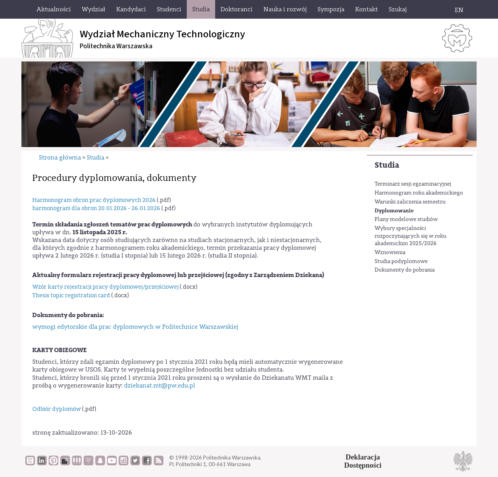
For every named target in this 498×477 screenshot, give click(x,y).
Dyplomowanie (394, 210)
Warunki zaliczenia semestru (410, 201)
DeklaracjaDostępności (363, 461)
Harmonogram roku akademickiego (419, 192)
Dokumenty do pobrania (405, 270)
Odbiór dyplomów (56, 409)
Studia (387, 165)
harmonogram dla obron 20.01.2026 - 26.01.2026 (96, 208)
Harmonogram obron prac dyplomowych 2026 (94, 200)
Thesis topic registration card (71, 295)
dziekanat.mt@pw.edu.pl (159, 385)
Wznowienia (390, 252)
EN (459, 10)
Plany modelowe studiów (406, 219)
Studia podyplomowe (401, 261)
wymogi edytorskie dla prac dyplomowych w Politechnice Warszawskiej (135, 327)
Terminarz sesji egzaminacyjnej (413, 184)
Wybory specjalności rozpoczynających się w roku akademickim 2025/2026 (410, 236)
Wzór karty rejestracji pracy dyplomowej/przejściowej (105, 287)
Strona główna (60, 157)
